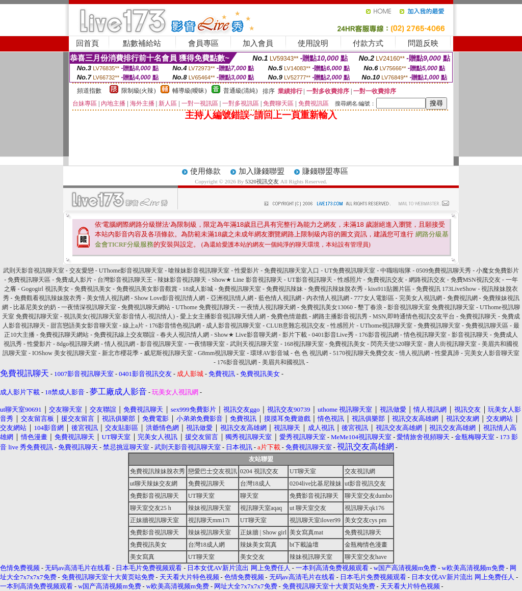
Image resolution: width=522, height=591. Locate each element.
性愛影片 (246, 270)
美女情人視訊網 (108, 298)
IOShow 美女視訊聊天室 (64, 353)
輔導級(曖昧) (189, 90)
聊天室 (249, 495)
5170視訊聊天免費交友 (363, 353)
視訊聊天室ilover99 (315, 520)
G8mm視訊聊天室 (221, 353)
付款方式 (368, 43)
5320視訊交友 (262, 181)
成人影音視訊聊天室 (233, 325)
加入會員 (258, 43)
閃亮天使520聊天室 (397, 343)
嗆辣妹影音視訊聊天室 (198, 270)
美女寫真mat (306, 532)
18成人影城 (197, 288)
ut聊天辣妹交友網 (153, 483)
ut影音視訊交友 (365, 483)
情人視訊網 (120, 343)
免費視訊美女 (92, 288)
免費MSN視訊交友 (476, 279)
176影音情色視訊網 (175, 325)
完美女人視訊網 (420, 298)
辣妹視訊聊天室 (209, 508)
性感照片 (349, 279)
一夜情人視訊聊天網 (268, 307)
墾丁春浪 (370, 307)
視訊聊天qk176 (364, 508)
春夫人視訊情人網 (184, 334)
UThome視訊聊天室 (386, 325)
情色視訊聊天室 (425, 334)
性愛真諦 (447, 353)
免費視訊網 (462, 298)
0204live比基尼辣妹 (316, 483)
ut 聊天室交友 (308, 508)
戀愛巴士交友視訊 (212, 471)
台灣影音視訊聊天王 (124, 279)
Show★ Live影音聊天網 (245, 334)
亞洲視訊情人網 (232, 298)
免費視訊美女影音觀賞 (146, 288)
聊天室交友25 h (150, 508)
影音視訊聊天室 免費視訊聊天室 (431, 307)
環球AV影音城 (269, 353)
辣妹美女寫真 (258, 544)
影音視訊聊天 (470, 334)
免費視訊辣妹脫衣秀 (335, 288)
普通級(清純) (240, 90)
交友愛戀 (81, 270)
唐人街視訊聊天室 (452, 343)
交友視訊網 (360, 471)
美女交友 (252, 556)
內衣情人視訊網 (327, 298)
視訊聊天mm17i (209, 520)
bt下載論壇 (304, 544)
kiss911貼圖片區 (389, 288)
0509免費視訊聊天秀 (443, 270)
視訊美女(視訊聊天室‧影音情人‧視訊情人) (119, 316)
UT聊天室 (303, 471)
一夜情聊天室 (206, 343)
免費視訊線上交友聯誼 (124, 334)
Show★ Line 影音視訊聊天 (247, 279)
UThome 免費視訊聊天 (205, 307)
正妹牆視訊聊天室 (154, 520)
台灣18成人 (255, 483)
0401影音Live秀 (333, 334)
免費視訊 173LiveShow (446, 288)
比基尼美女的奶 (34, 307)
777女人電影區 (374, 298)
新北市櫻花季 (120, 353)
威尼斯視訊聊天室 (168, 353)
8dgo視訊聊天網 (78, 343)
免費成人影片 (74, 279)
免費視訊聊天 (478, 316)
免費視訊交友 (385, 279)
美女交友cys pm (365, 520)
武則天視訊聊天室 (254, 343)
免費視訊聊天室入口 (291, 270)
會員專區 (203, 43)
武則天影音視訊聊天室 (33, 270)
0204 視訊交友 (259, 471)
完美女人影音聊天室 (491, 353)
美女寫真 (142, 556)
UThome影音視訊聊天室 (131, 270)
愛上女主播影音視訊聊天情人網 (223, 316)
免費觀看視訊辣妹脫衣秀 (48, 298)
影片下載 (294, 334)
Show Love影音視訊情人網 (170, 298)
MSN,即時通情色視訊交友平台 (414, 316)
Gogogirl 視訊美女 (45, 288)
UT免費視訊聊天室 (349, 270)
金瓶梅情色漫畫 (366, 544)
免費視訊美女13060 (327, 307)
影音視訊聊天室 (161, 343)
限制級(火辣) (138, 90)
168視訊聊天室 (304, 343)
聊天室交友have (366, 556)
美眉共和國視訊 (283, 362)
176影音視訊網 (379, 334)
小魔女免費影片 (497, 270)
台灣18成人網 (206, 544)
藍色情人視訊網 (279, 298)
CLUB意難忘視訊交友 (295, 325)
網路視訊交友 (427, 279)
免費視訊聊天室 (239, 288)
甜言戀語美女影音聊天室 (84, 325)
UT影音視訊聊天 (310, 279)
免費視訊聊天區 (29, 279)
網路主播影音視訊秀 (340, 316)
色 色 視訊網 (311, 353)
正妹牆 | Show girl (263, 532)
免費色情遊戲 (289, 316)
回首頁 (87, 43)
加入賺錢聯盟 (261, 171)
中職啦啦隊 (395, 270)
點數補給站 (142, 43)
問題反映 (423, 43)
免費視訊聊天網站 (145, 307)
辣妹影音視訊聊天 (182, 279)
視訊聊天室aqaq (261, 508)
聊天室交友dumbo (368, 495)
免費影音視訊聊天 (154, 495)
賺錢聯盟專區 (325, 171)
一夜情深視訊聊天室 (88, 307)
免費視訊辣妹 (284, 288)
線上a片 (133, 325)
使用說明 (313, 43)
